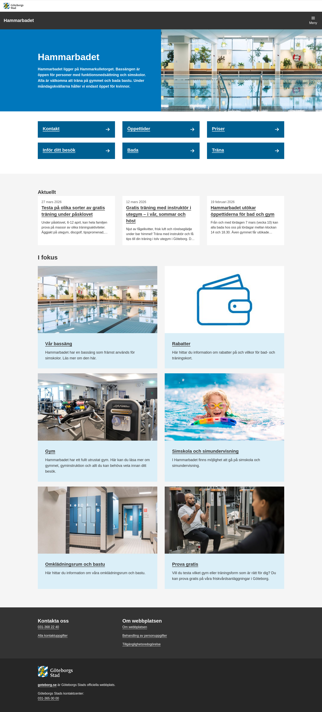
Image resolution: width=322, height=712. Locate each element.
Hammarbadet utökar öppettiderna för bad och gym (242, 211)
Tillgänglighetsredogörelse (141, 644)
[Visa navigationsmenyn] (313, 20)
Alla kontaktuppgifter (53, 635)
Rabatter (181, 343)
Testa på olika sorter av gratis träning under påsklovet (73, 211)
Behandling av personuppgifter (144, 635)
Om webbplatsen (134, 627)
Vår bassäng (58, 343)
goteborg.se (47, 685)
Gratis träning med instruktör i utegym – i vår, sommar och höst (158, 214)
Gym (50, 451)
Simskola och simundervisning (205, 451)
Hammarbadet (19, 20)
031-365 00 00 (48, 698)
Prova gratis (185, 564)
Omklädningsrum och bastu (75, 564)
